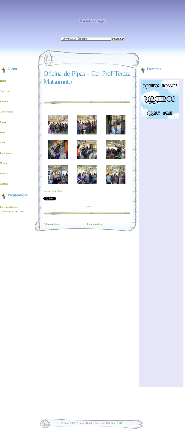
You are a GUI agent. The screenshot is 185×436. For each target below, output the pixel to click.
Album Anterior (52, 223)
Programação (6, 152)
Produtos (4, 173)
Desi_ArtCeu (117, 423)
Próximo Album (95, 223)
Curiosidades (6, 111)
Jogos (3, 122)
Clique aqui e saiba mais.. (13, 211)
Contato (4, 183)
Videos (3, 142)
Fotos (3, 132)
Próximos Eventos (9, 206)
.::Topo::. (86, 206)
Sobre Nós (5, 91)
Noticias (4, 163)
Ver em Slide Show (53, 191)
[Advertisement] (17, 234)
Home (3, 80)
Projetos (4, 101)
